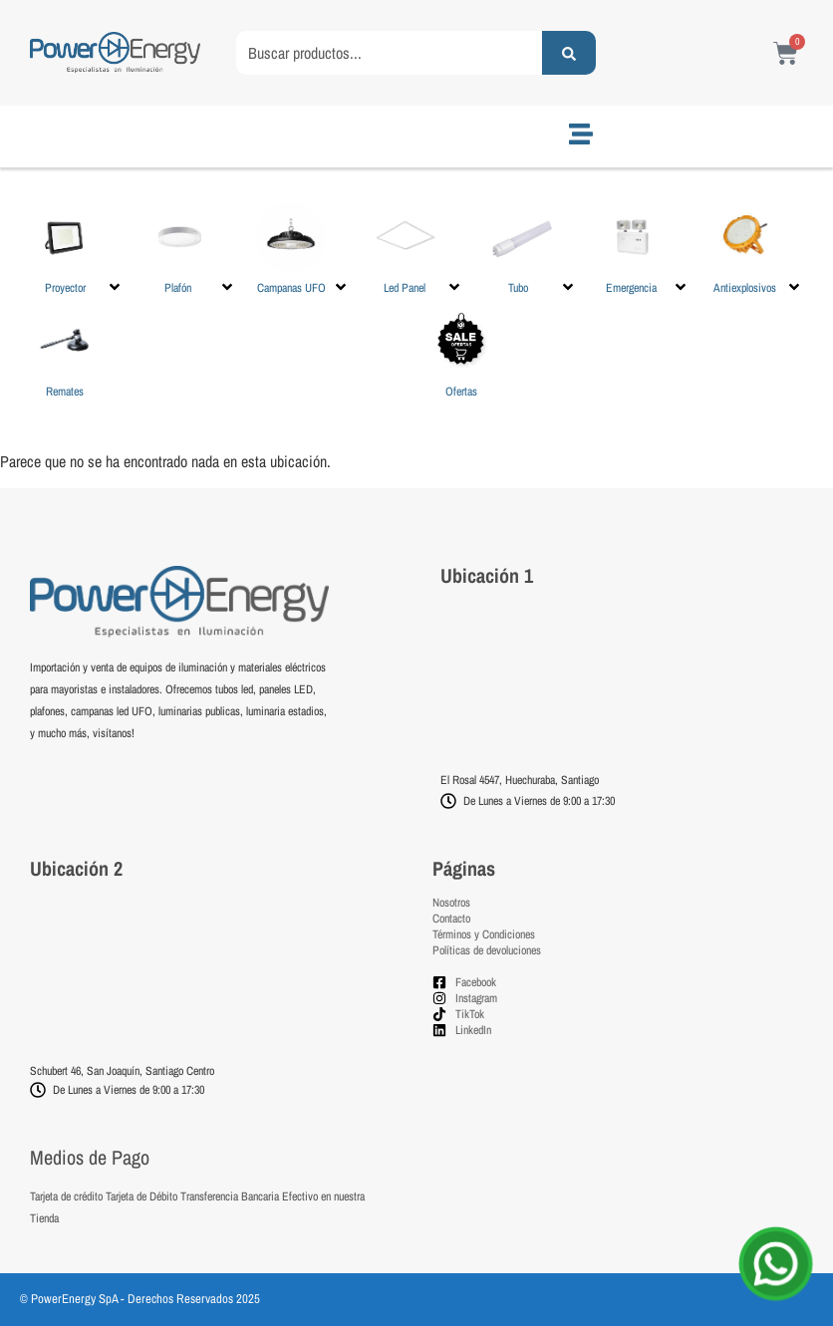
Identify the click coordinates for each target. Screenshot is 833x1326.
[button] (77, 249)
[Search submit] (569, 53)
